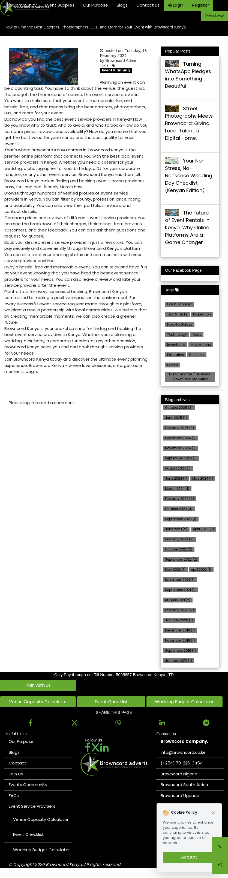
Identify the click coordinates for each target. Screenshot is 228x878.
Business (196, 354)
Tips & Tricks (177, 314)
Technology (177, 334)
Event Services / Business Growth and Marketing (190, 376)
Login (175, 5)
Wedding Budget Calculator (184, 702)
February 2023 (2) (179, 539)
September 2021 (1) (180, 589)
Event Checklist (111, 702)
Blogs (122, 5)
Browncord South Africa (184, 784)
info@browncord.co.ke (183, 752)
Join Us (16, 774)
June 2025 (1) (176, 417)
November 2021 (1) (179, 579)
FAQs (14, 795)
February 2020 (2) (179, 610)
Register (200, 5)
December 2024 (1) (180, 438)
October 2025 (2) (179, 407)
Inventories (176, 344)
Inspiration (202, 314)
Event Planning (179, 304)
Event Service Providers (32, 806)
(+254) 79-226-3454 (182, 763)
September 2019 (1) (180, 650)
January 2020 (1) (179, 620)
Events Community (28, 784)
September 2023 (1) (180, 519)
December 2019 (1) (180, 630)
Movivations (201, 344)
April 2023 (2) (203, 529)
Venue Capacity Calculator (38, 702)
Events (172, 365)
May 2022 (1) (175, 569)
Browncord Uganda (180, 795)
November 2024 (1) (180, 448)
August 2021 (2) (177, 600)
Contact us (148, 5)
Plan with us (37, 685)
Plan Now (214, 16)
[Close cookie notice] (213, 813)
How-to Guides (179, 324)
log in (28, 402)
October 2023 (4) (179, 508)
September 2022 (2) (181, 559)
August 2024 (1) (178, 468)
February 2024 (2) (179, 498)
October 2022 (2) (178, 549)
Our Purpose (95, 5)
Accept (189, 857)
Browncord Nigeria (179, 774)
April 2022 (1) (201, 569)
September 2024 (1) (181, 458)
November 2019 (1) (180, 640)
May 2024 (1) (202, 478)
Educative (175, 354)
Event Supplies (59, 5)
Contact (17, 763)
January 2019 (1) (178, 660)
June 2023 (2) (176, 529)
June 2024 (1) (176, 478)
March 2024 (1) (177, 488)
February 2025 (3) (179, 427)
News (197, 334)
